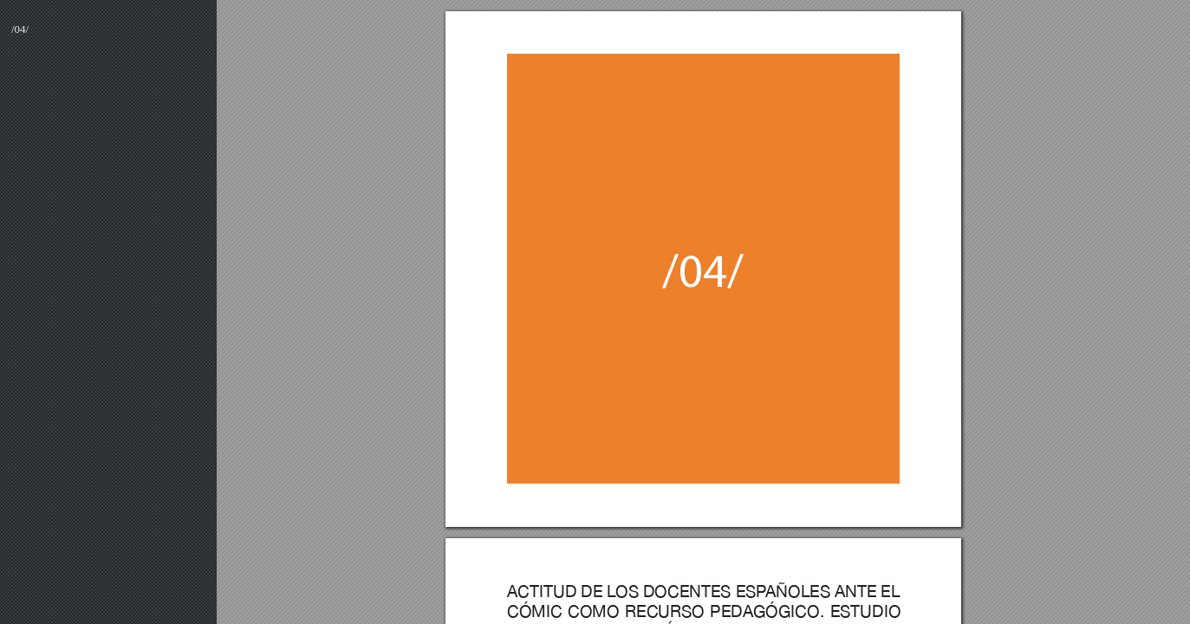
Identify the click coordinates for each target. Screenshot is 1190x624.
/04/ (20, 29)
